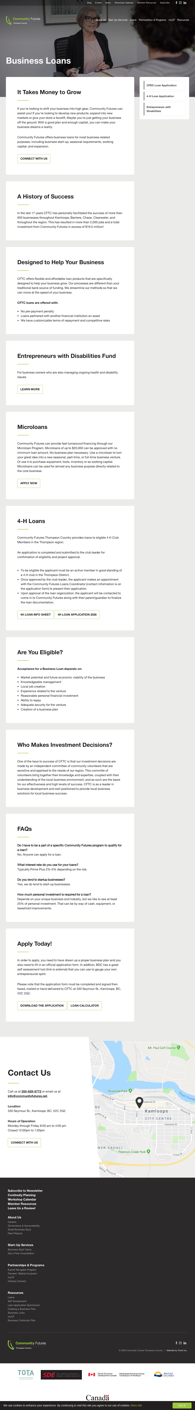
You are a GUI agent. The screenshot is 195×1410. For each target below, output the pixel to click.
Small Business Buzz (19, 1229)
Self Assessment (17, 1301)
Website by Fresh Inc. (177, 1350)
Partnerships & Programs (152, 19)
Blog (89, 3)
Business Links (16, 1312)
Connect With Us (33, 158)
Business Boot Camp (19, 1249)
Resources (183, 19)
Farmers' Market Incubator (22, 1273)
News (108, 3)
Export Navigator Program (22, 1269)
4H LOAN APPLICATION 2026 (77, 614)
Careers (12, 1221)
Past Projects (15, 1233)
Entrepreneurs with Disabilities (159, 109)
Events (98, 3)
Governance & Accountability (24, 1225)
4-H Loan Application (160, 96)
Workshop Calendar (124, 3)
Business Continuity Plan (21, 1320)
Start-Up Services (20, 1244)
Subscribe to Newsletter (25, 1190)
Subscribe (165, 3)
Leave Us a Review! (21, 1208)
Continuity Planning (22, 1194)
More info (136, 1405)
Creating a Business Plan (22, 1309)
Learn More (30, 389)
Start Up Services (118, 19)
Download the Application (42, 1005)
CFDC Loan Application (162, 85)
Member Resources (146, 3)
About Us (101, 19)
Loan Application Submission (24, 1305)
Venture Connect (17, 1281)
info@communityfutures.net (27, 1096)
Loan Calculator (85, 1005)
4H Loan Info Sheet (35, 614)
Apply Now (28, 483)
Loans (133, 19)
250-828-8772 (31, 1091)
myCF (172, 19)
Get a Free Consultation (21, 1253)
